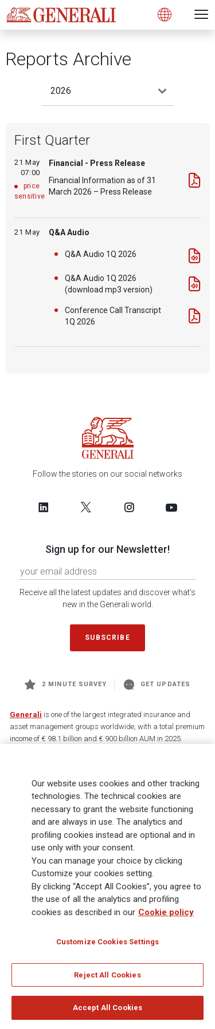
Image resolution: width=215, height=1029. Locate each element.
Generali (26, 714)
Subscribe (107, 638)
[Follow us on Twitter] (86, 507)
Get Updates (157, 684)
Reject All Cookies (107, 978)
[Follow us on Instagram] (129, 507)
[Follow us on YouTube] (171, 507)
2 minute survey (66, 684)
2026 (61, 90)
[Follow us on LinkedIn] (43, 507)
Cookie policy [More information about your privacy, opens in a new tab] (166, 916)
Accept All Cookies (107, 1011)
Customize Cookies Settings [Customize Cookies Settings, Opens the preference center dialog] (107, 945)
